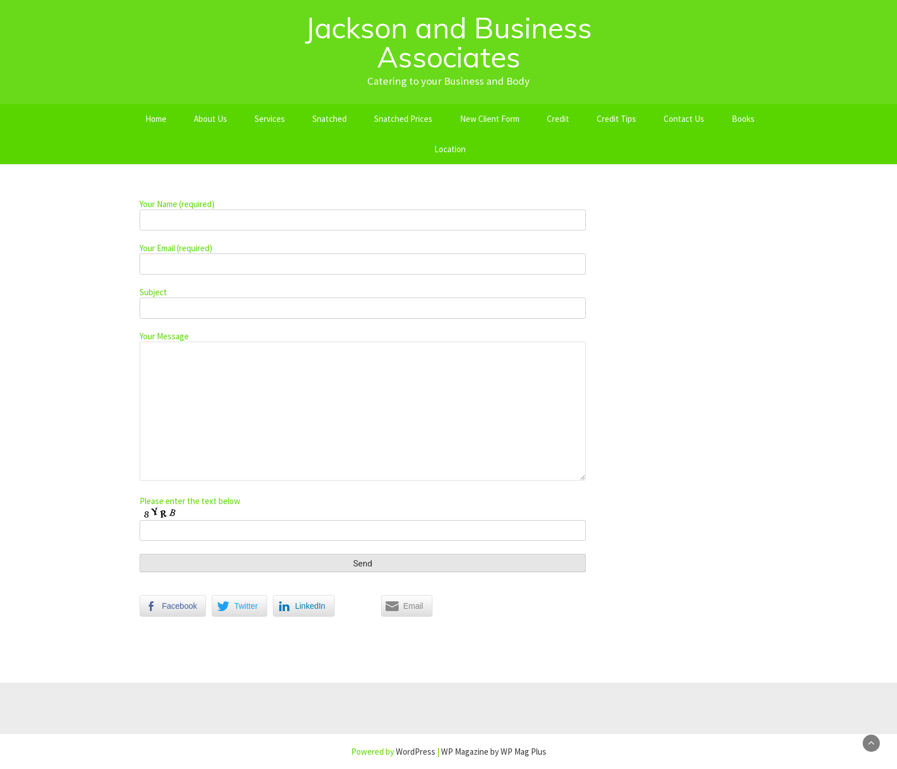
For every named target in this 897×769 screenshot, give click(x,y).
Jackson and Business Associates (448, 42)
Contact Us (684, 118)
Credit (558, 118)
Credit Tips (616, 118)
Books (743, 118)
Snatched (329, 118)
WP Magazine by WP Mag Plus (493, 751)
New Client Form (489, 118)
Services (270, 118)
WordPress (415, 751)
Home (155, 118)
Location (450, 149)
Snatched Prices (403, 118)
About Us (210, 118)
